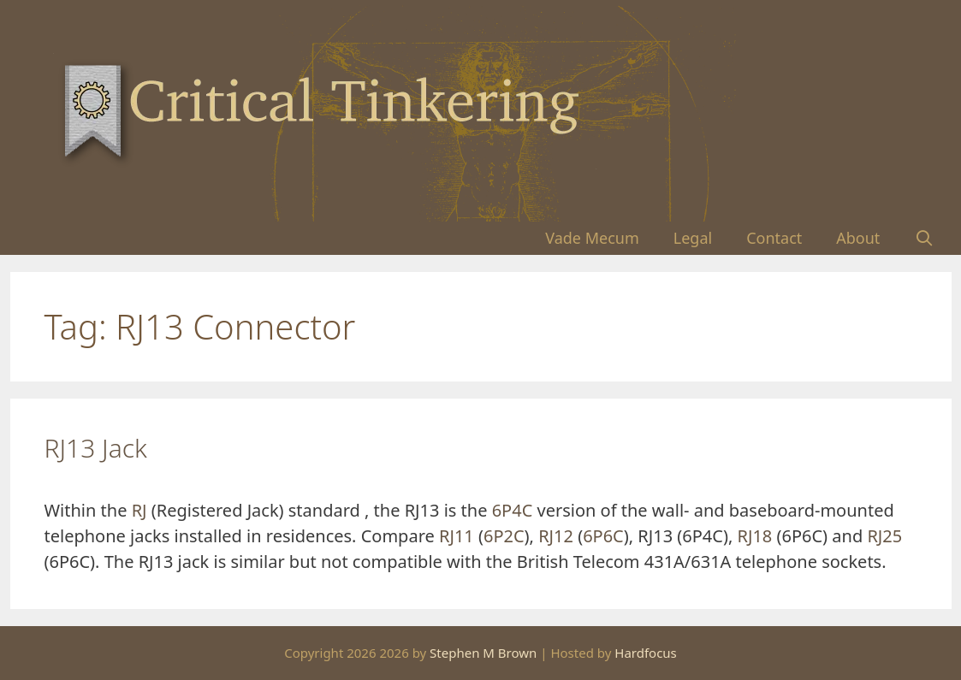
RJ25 (884, 535)
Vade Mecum (592, 238)
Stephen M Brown (483, 652)
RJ (139, 510)
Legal (692, 238)
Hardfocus (645, 652)
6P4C (512, 510)
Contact (774, 238)
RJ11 (456, 535)
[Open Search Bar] (924, 238)
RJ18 (755, 535)
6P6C (603, 535)
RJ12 (555, 535)
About (858, 238)
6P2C (504, 535)
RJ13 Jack (95, 447)
